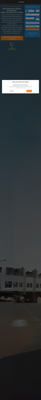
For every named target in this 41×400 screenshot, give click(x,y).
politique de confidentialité (20, 87)
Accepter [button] (29, 91)
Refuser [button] (11, 91)
